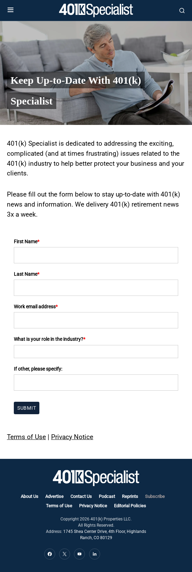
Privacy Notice (72, 437)
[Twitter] (64, 554)
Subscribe (155, 496)
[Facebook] (49, 554)
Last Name (26, 274)
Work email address (36, 306)
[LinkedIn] (94, 554)
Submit (26, 408)
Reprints (130, 496)
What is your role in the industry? (49, 339)
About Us (29, 496)
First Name (26, 241)
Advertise (54, 496)
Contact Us (81, 496)
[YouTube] (79, 554)
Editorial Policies (130, 505)
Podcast (107, 496)
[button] (10, 10)
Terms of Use (26, 437)
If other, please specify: (38, 369)
